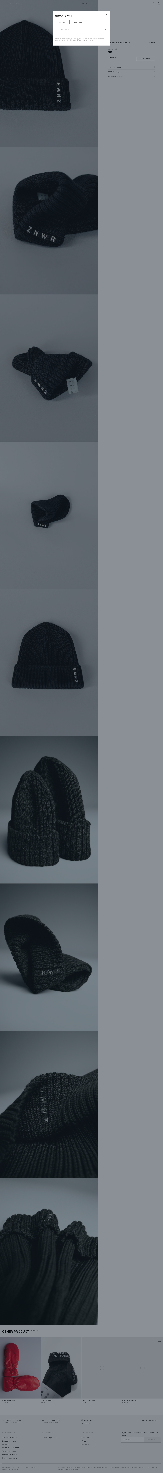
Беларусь (78, 22)
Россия (62, 22)
